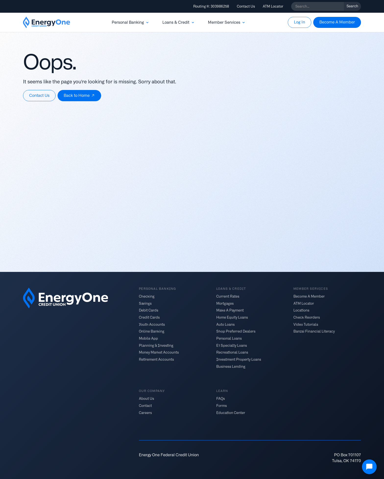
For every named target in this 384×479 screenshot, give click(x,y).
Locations (301, 310)
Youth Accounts (152, 324)
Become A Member (309, 296)
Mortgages (225, 303)
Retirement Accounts (156, 359)
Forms (221, 406)
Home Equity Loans (232, 317)
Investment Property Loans (238, 359)
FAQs (220, 399)
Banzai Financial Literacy (314, 331)
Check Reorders (306, 317)
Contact (145, 406)
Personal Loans (229, 338)
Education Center (230, 412)
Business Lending (230, 366)
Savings (145, 303)
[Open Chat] (369, 466)
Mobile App (148, 338)
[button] (131, 22)
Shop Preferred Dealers (235, 331)
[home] (46, 22)
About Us (146, 399)
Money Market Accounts (159, 352)
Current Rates (227, 296)
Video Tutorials (305, 324)
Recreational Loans (232, 352)
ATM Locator (273, 6)
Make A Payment (230, 310)
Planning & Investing (156, 345)
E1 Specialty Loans (231, 345)
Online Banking (151, 331)
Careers (145, 412)
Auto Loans (225, 324)
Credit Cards (149, 317)
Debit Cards (148, 310)
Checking (147, 296)
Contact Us (246, 6)
